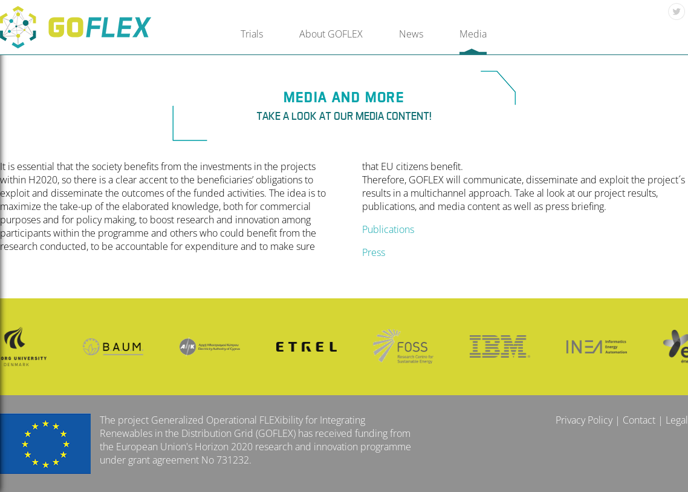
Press (373, 252)
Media (473, 34)
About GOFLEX (331, 34)
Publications (388, 229)
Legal (677, 420)
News (411, 34)
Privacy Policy (584, 420)
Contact (639, 420)
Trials (252, 34)
